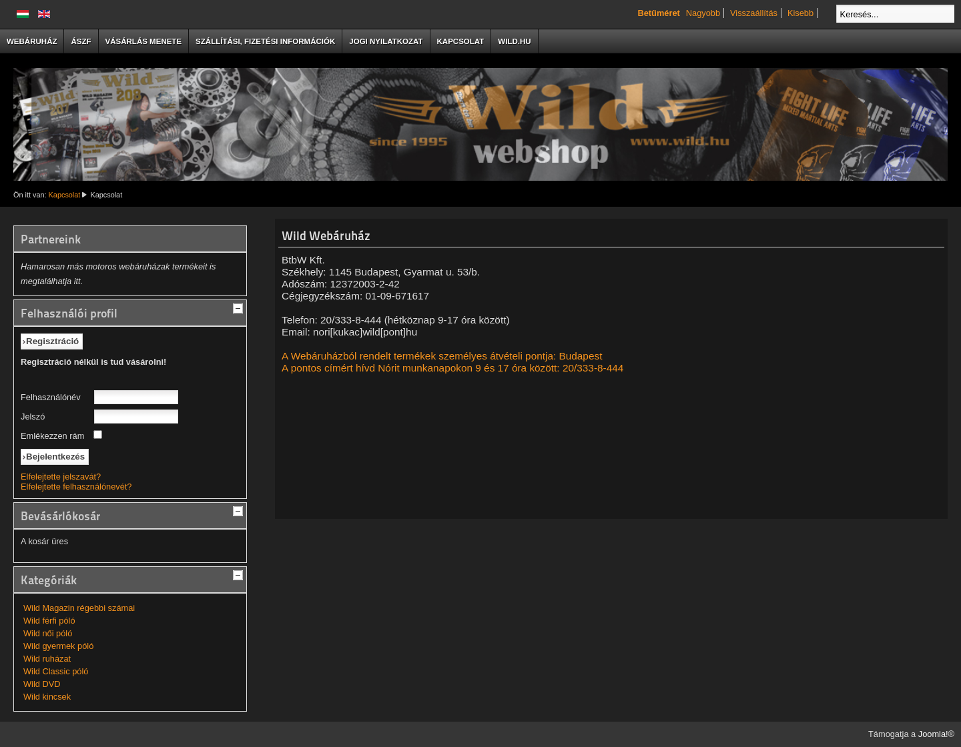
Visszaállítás (753, 13)
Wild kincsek (47, 697)
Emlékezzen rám (52, 436)
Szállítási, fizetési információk (265, 41)
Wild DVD (41, 684)
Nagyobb (703, 13)
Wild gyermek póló (58, 646)
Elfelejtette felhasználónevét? (76, 487)
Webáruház (32, 41)
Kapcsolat (461, 41)
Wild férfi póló (49, 621)
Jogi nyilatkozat (385, 41)
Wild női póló (47, 633)
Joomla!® (936, 734)
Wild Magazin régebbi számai (79, 608)
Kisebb (800, 13)
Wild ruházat (47, 659)
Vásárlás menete (143, 41)
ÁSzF (81, 41)
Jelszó (33, 417)
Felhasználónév (51, 397)
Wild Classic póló (55, 671)
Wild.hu (514, 41)
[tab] (239, 306)
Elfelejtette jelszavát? (61, 477)
